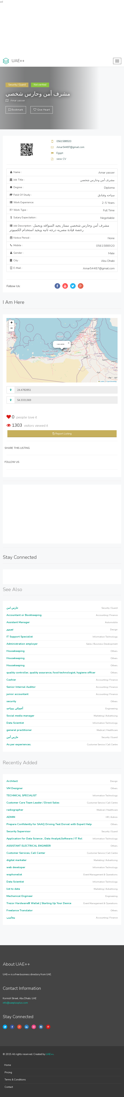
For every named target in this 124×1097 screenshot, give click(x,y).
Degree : (62, 188)
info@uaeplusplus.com (15, 1003)
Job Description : (59, 227)
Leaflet (101, 381)
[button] (68, 343)
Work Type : (62, 210)
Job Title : (62, 180)
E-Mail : (62, 268)
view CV (61, 159)
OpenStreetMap (112, 381)
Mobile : (62, 246)
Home (7, 1065)
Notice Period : (62, 238)
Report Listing (63, 433)
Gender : (62, 253)
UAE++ (50, 1054)
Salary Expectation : (62, 218)
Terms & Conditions (15, 1079)
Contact (9, 1087)
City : (62, 261)
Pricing (8, 1072)
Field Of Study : (62, 195)
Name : (62, 172)
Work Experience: (62, 203)
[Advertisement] (62, 29)
